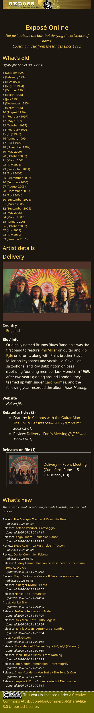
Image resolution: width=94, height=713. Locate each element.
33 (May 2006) (12, 213)
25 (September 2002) (17, 178)
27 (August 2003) (14, 186)
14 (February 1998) (15, 130)
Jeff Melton (73, 423)
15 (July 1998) (12, 134)
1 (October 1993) (14, 73)
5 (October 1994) (14, 90)
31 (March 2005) (13, 204)
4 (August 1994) (13, 86)
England (13, 330)
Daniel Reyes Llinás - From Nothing (38, 655)
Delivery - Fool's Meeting (47, 433)
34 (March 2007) (13, 217)
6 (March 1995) (13, 95)
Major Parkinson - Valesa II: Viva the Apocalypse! (46, 576)
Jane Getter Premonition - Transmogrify (41, 664)
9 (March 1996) (13, 108)
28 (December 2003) (16, 191)
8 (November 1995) (16, 103)
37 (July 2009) (12, 230)
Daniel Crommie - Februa (31, 554)
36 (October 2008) (15, 226)
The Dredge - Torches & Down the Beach (41, 519)
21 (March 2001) (13, 160)
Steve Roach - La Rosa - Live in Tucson (39, 545)
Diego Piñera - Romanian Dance (36, 537)
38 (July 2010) (12, 235)
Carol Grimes (55, 382)
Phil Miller (49, 350)
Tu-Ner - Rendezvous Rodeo (33, 611)
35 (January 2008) (14, 222)
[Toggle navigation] (14, 15)
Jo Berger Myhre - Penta (31, 585)
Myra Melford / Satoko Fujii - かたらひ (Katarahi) (47, 646)
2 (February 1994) (14, 77)
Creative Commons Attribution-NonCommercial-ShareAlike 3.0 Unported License (44, 700)
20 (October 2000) (15, 156)
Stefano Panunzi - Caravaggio (35, 528)
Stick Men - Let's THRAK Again (35, 620)
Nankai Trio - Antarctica (30, 594)
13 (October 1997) (15, 125)
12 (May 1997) (12, 121)
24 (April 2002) (12, 173)
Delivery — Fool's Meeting (65, 464)
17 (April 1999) (12, 143)
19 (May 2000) (12, 152)
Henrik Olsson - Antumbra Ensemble (39, 629)
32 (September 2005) (17, 208)
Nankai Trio (19, 602)
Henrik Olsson (21, 637)
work (35, 694)
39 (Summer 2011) (15, 239)
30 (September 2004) (17, 200)
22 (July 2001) (12, 165)
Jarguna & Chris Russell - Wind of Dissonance (45, 681)
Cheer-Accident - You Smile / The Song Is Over (46, 672)
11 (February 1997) (15, 116)
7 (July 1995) (11, 99)
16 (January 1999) (14, 138)
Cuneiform (54, 469)
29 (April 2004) (12, 195)
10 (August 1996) (14, 112)
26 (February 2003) (15, 182)
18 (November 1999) (16, 147)
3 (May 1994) (11, 82)
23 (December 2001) (16, 169)
